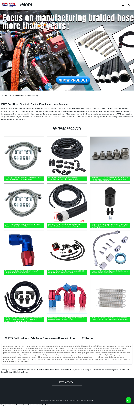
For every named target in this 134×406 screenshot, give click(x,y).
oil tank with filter (24, 370)
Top (128, 400)
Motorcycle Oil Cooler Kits (40, 370)
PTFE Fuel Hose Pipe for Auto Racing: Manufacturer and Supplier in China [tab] (40, 338)
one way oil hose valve (9, 370)
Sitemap (90, 400)
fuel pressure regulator (110, 370)
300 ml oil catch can (20, 372)
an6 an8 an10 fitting (82, 370)
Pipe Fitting (122, 370)
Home (7, 95)
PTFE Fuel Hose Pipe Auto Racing (25, 95)
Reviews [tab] (87, 338)
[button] (123, 5)
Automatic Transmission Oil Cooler (62, 370)
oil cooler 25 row (95, 370)
